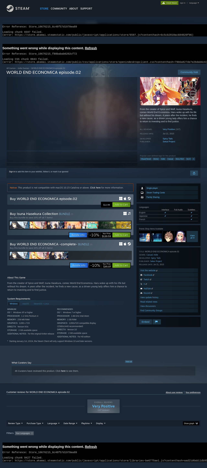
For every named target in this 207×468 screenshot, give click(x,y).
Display (99, 427)
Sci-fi (188, 163)
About (73, 8)
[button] (121, 208)
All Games (11, 72)
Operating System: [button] (131, 437)
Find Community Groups (151, 314)
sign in (182, 3)
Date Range (69, 427)
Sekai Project (169, 145)
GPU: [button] (158, 437)
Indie (163, 163)
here (63, 375)
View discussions (148, 310)
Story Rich (180, 163)
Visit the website (149, 274)
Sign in (12, 175)
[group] (103, 437)
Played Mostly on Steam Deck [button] (104, 437)
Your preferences (193, 396)
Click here (95, 191)
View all (129, 365)
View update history (149, 301)
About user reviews (174, 396)
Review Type (14, 427)
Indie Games (23, 72)
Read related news (148, 305)
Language (52, 427)
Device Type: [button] (172, 437)
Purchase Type (34, 427)
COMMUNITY (59, 8)
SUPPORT (86, 8)
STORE (44, 8)
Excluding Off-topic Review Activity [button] (55, 437)
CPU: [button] (147, 437)
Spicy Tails (168, 142)
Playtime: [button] (80, 437)
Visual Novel (146, 163)
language (193, 3)
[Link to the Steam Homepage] (20, 11)
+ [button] (193, 163)
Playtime (85, 427)
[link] (100, 238)
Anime (155, 163)
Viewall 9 (192, 240)
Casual (170, 163)
